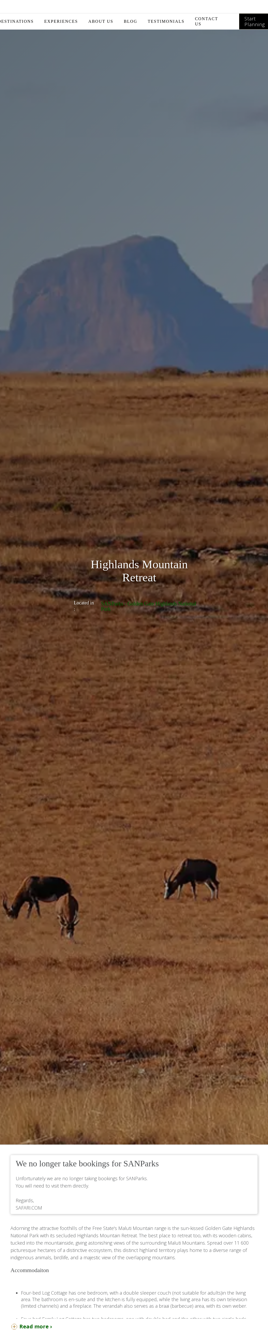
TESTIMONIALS (166, 21)
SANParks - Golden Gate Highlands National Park (148, 606)
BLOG (130, 21)
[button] (61, 21)
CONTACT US (206, 21)
